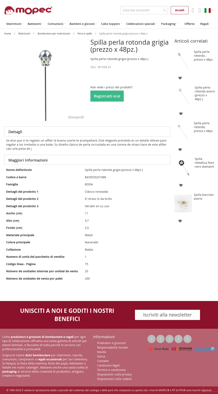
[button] (180, 77)
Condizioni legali (108, 365)
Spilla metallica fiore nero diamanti (204, 162)
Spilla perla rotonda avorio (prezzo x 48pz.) (205, 93)
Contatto (103, 361)
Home (8, 33)
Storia (101, 356)
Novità (101, 352)
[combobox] (144, 10)
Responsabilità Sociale (112, 347)
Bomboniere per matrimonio (54, 33)
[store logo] (28, 10)
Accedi (179, 10)
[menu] (109, 24)
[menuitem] (15, 24)
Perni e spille (85, 33)
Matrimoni (24, 33)
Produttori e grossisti (111, 343)
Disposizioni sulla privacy (114, 374)
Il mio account (192, 10)
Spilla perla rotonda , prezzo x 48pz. (204, 55)
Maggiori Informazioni (28, 160)
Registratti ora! (107, 96)
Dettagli (15, 131)
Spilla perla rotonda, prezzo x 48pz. (204, 127)
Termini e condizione (111, 370)
